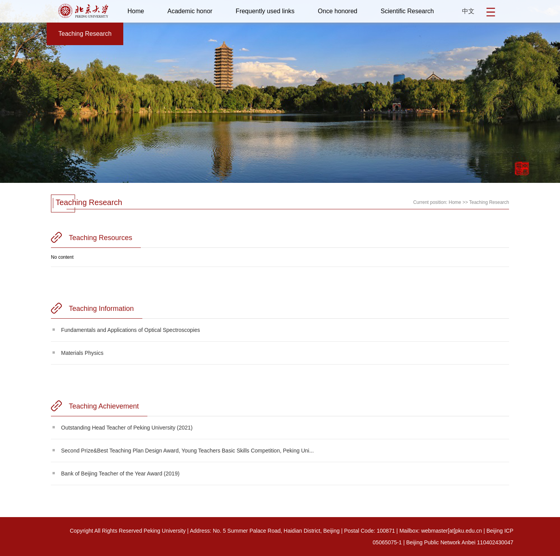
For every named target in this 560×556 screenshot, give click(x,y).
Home (136, 11)
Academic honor (189, 11)
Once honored (337, 11)
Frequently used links (265, 11)
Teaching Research (85, 33)
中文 (468, 11)
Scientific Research (407, 11)
